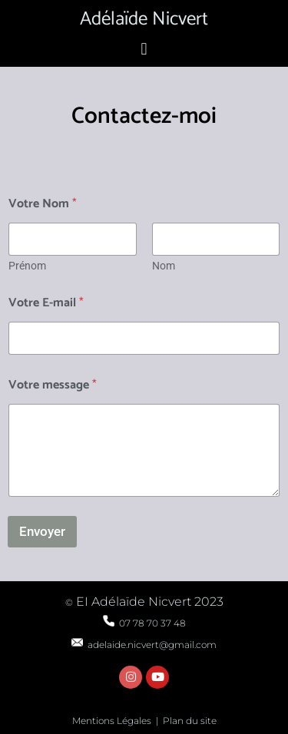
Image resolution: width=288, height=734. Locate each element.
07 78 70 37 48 (144, 623)
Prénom (27, 266)
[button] (144, 49)
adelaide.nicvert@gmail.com (144, 644)
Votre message (52, 385)
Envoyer (42, 531)
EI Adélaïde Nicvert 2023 (148, 601)
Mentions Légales (111, 720)
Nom (163, 266)
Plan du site (190, 720)
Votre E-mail (46, 303)
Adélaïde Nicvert (144, 19)
